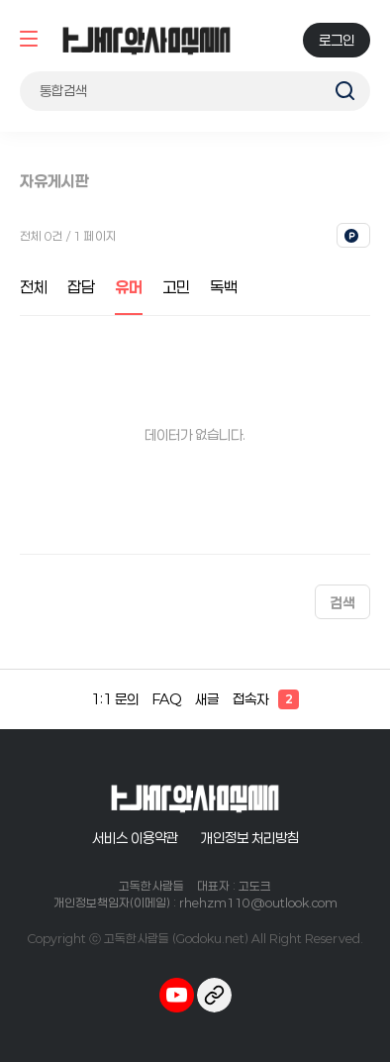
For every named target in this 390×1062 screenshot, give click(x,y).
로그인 (336, 40)
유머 (129, 286)
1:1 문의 (115, 698)
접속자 (266, 699)
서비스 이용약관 (135, 837)
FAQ (166, 698)
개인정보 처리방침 (250, 837)
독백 (224, 286)
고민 (176, 286)
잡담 (81, 286)
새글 (207, 698)
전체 (34, 286)
